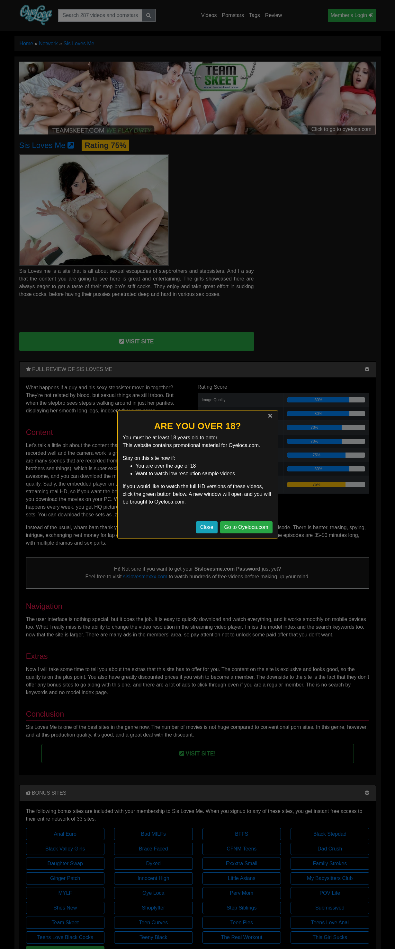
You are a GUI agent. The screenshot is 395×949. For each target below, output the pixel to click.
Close (206, 527)
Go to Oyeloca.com (246, 527)
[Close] (270, 416)
